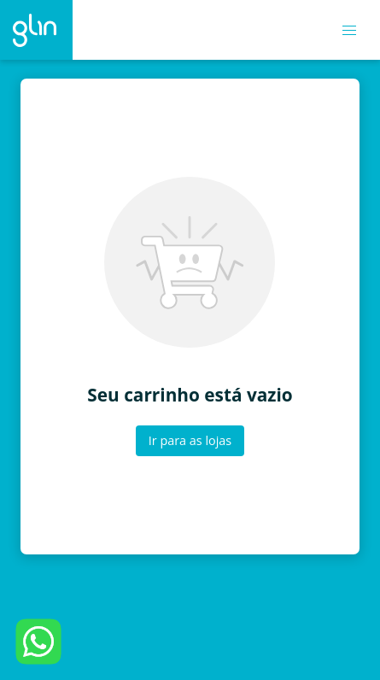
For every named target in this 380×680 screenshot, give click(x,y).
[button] (349, 31)
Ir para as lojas (190, 440)
